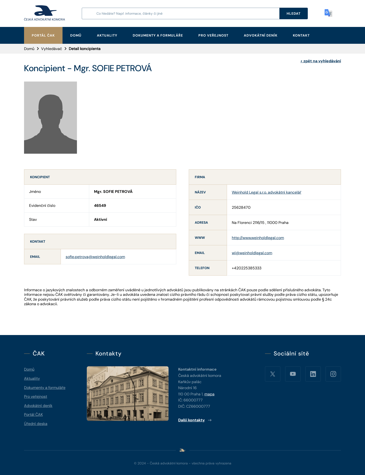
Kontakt (301, 35)
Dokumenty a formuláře (158, 35)
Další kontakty (195, 420)
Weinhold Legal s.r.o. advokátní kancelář (266, 192)
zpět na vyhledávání (320, 60)
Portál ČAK (43, 35)
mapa (209, 394)
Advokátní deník (260, 35)
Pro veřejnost (213, 35)
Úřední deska (35, 423)
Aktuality (107, 35)
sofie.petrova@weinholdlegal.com (95, 256)
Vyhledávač (51, 48)
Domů (76, 35)
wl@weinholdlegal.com (252, 252)
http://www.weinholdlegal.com (258, 237)
